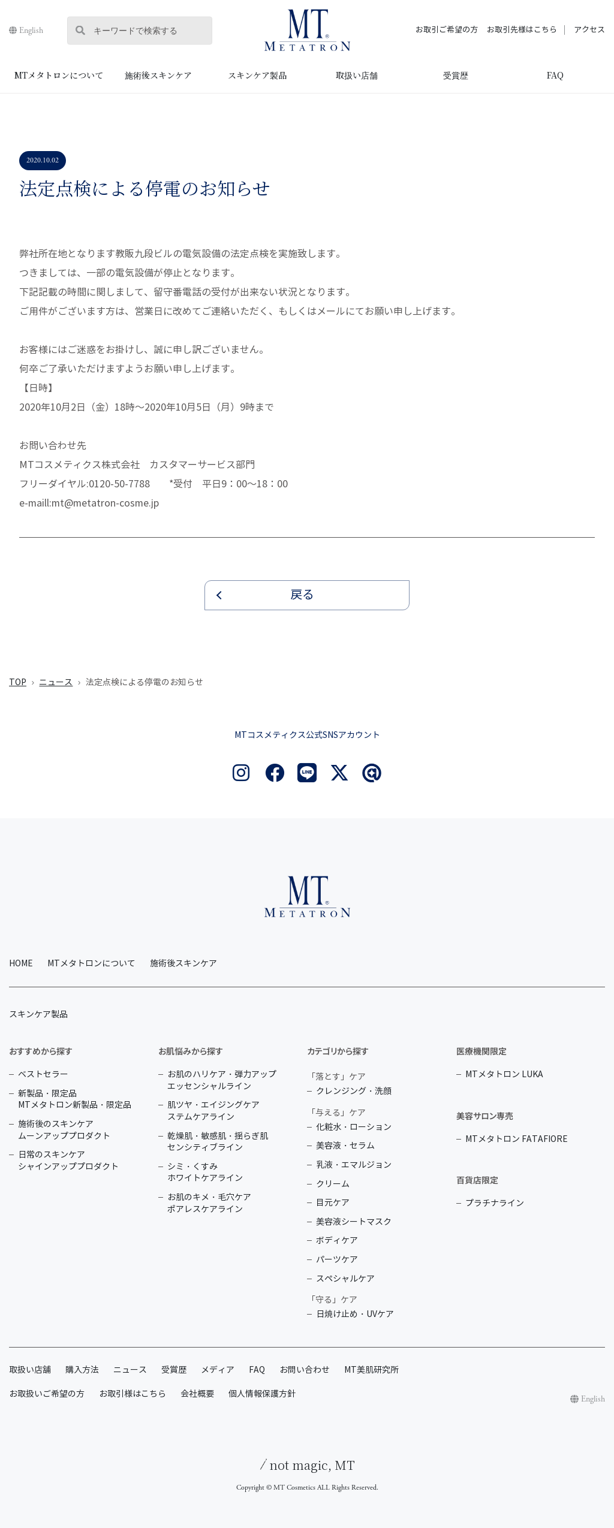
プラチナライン (494, 1203)
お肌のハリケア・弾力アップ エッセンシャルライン (221, 1080)
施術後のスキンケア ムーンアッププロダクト (64, 1130)
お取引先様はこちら (522, 30)
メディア (217, 1370)
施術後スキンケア (158, 75)
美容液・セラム (345, 1146)
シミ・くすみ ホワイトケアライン (205, 1173)
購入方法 (82, 1370)
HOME (21, 964)
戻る (302, 594)
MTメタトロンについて (58, 75)
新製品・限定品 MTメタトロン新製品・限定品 (74, 1100)
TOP (17, 682)
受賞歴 (455, 75)
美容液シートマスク (354, 1222)
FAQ (555, 75)
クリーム (333, 1184)
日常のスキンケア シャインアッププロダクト (68, 1161)
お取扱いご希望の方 (47, 1394)
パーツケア (337, 1260)
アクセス (589, 30)
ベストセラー (43, 1074)
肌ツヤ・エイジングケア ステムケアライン (213, 1111)
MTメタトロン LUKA (504, 1074)
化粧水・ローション (354, 1127)
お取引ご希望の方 (447, 30)
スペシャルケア (345, 1279)
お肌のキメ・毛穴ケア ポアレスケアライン (209, 1203)
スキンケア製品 (257, 75)
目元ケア (333, 1203)
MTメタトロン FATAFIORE (516, 1139)
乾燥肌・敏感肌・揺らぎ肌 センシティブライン (217, 1142)
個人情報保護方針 (262, 1394)
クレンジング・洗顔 (354, 1091)
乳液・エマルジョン (354, 1165)
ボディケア (337, 1240)
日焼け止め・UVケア (355, 1314)
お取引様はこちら (132, 1394)
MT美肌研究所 (371, 1370)
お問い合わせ (304, 1370)
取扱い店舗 (357, 75)
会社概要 (197, 1394)
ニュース (56, 682)
